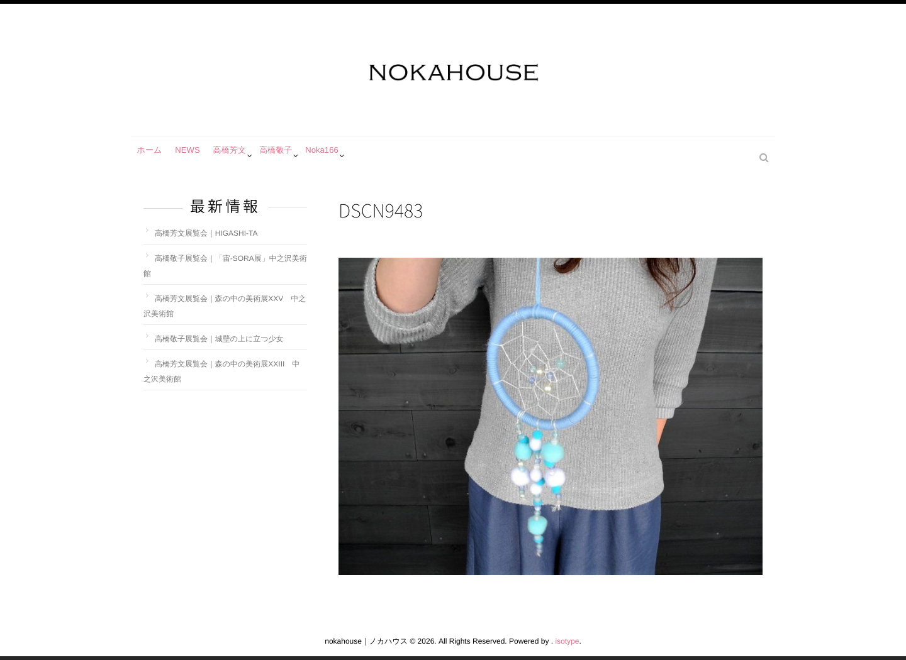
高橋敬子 (292, 155)
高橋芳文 (241, 155)
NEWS (195, 155)
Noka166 (342, 155)
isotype (567, 641)
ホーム (152, 155)
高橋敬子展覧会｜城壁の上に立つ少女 (219, 338)
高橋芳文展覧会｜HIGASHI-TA (206, 233)
